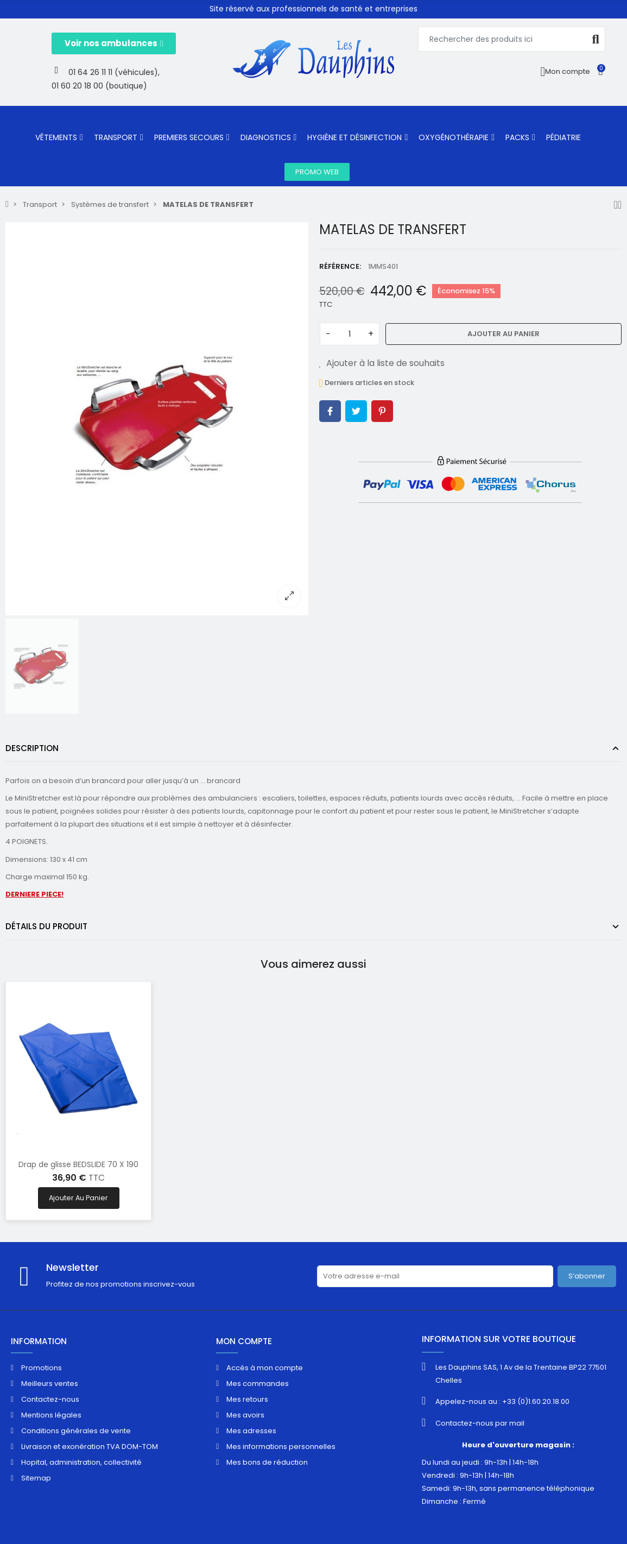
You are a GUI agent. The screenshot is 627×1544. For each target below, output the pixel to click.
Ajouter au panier (503, 334)
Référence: (340, 266)
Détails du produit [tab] (46, 926)
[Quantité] (349, 334)
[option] (156, 418)
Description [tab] (32, 748)
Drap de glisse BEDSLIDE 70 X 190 (78, 1164)
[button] (114, 43)
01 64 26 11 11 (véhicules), (114, 72)
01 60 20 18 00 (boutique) (99, 85)
